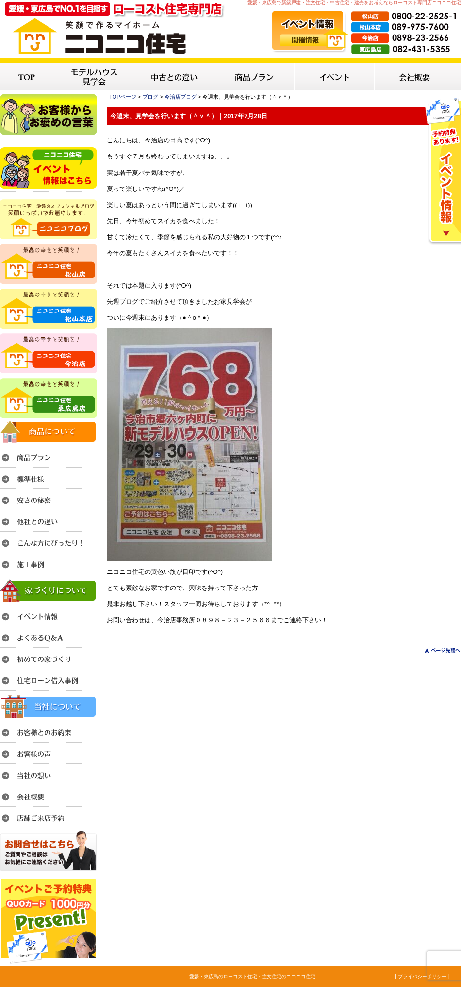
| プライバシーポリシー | (422, 976)
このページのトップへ (436, 650)
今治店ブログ (181, 97)
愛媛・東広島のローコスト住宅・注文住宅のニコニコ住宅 (252, 976)
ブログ (150, 97)
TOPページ (122, 97)
